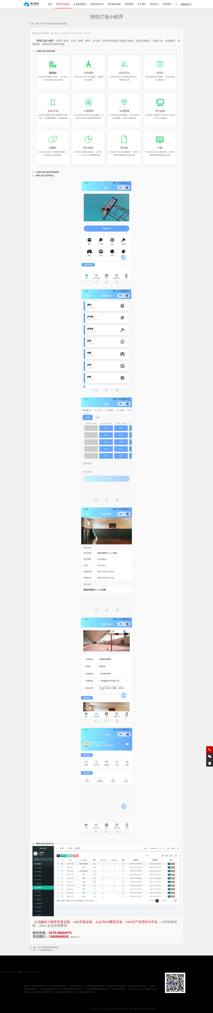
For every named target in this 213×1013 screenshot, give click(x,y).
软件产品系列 (62, 4)
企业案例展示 (79, 4)
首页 (50, 4)
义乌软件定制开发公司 (48, 989)
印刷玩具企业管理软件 (42, 992)
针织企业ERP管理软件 (116, 986)
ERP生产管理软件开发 (142, 922)
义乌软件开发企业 (135, 989)
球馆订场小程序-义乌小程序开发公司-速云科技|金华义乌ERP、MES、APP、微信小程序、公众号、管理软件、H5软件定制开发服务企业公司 (31, 4)
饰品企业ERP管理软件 (95, 986)
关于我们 (141, 4)
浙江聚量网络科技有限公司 (71, 989)
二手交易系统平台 (45, 950)
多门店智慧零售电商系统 (48, 947)
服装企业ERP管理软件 (137, 986)
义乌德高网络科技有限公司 (96, 989)
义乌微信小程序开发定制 (52, 922)
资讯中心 (154, 4)
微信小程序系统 (60, 24)
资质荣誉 (129, 4)
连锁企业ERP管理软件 (64, 992)
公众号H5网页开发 (108, 922)
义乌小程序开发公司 (57, 986)
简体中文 (186, 4)
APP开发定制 (82, 922)
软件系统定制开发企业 (85, 992)
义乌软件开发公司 (39, 986)
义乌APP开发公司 (75, 986)
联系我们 (167, 4)
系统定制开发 (97, 4)
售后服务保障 (114, 4)
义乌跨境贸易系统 (118, 989)
